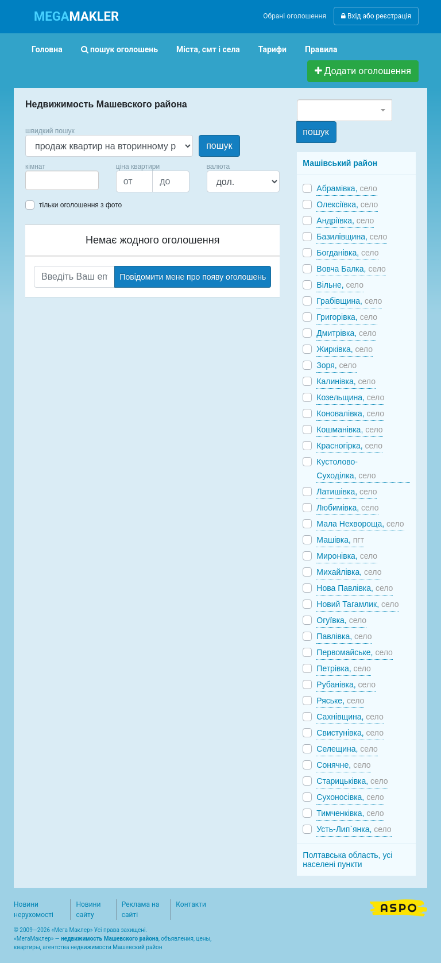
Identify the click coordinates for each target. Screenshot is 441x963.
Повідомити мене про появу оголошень (192, 276)
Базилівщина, (351, 236)
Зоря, (336, 365)
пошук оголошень (119, 49)
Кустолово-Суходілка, (346, 468)
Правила (321, 49)
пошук (219, 145)
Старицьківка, (352, 781)
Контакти (191, 904)
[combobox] (62, 180)
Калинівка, (346, 381)
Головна (47, 49)
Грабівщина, (349, 300)
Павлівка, (344, 636)
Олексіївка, (347, 204)
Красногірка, (349, 445)
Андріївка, (345, 220)
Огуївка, (341, 620)
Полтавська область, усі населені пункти (347, 859)
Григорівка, (346, 317)
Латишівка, (346, 491)
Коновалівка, (350, 413)
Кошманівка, (349, 429)
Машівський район (340, 163)
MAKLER (76, 16)
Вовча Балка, (350, 268)
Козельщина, (350, 397)
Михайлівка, (348, 572)
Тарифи (272, 49)
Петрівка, (343, 668)
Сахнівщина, (349, 716)
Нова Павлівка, (354, 588)
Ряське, (340, 700)
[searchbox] (46, 180)
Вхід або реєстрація (376, 16)
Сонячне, (343, 764)
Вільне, (339, 284)
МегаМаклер (34, 938)
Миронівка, (346, 555)
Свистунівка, (350, 732)
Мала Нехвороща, (360, 523)
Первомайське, (354, 652)
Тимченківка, (350, 813)
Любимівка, (347, 507)
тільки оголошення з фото (80, 205)
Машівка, (340, 539)
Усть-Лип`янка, (353, 829)
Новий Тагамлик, (357, 604)
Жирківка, (344, 349)
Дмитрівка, (346, 333)
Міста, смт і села (208, 49)
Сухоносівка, (350, 797)
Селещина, (346, 748)
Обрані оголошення (294, 16)
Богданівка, (347, 252)
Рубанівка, (346, 684)
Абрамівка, (346, 188)
